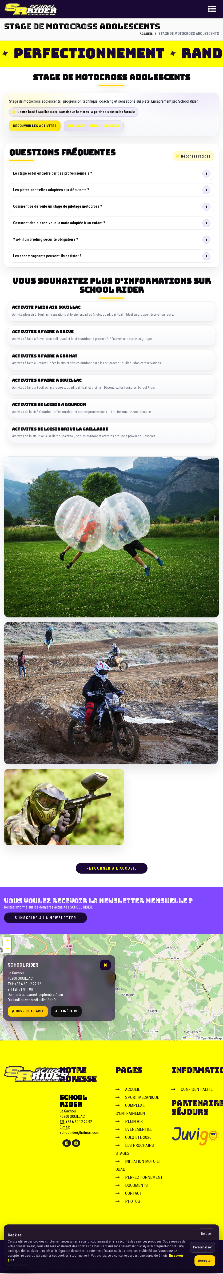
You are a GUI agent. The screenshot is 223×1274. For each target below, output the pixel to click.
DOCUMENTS (132, 1186)
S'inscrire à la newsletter (45, 919)
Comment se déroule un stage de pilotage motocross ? (57, 206)
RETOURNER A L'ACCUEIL (111, 869)
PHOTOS (128, 1202)
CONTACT (129, 1194)
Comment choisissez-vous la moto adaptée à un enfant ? (59, 223)
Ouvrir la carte (28, 1012)
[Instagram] (76, 1144)
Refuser (206, 1234)
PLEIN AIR (129, 1122)
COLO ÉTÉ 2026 (134, 1138)
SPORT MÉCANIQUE (137, 1098)
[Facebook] (66, 1144)
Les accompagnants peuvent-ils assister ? (47, 256)
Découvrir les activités (35, 126)
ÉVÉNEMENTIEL (134, 1130)
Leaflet (189, 1039)
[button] (7, 942)
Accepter (205, 1261)
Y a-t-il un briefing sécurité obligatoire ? (45, 239)
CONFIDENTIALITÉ (192, 1090)
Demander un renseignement (94, 126)
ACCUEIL (146, 33)
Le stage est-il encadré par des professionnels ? (52, 173)
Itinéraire (66, 1012)
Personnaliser (202, 1247)
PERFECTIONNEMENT (139, 1178)
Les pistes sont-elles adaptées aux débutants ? (51, 190)
